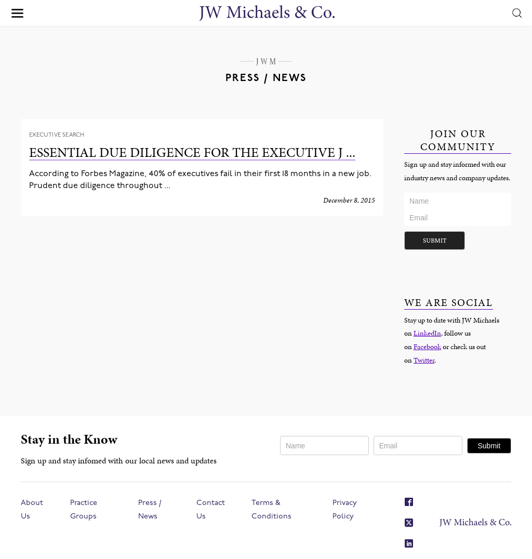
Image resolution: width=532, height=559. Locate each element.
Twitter (424, 360)
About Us (32, 510)
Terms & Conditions (271, 510)
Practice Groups (83, 510)
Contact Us (210, 510)
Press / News (149, 510)
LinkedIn (427, 333)
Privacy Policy (344, 510)
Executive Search (57, 135)
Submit (434, 240)
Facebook (427, 346)
